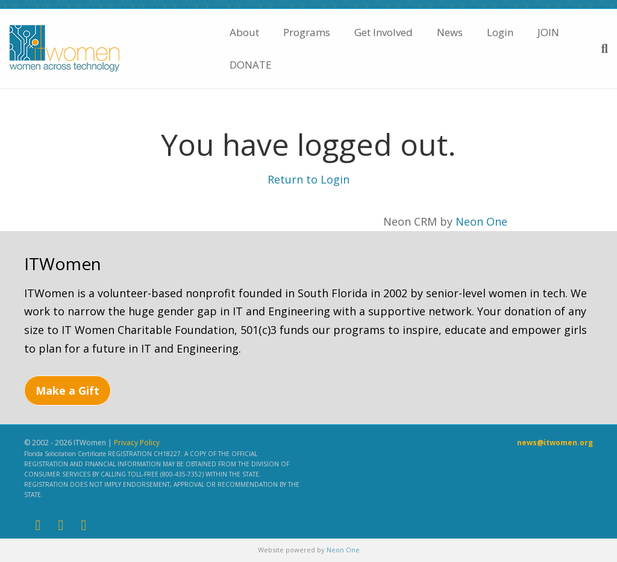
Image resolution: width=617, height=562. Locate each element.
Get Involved (383, 32)
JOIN (548, 32)
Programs (306, 32)
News (450, 32)
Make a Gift (67, 390)
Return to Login (308, 179)
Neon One (481, 221)
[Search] (598, 49)
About (244, 32)
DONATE (251, 65)
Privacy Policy (137, 442)
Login (500, 32)
